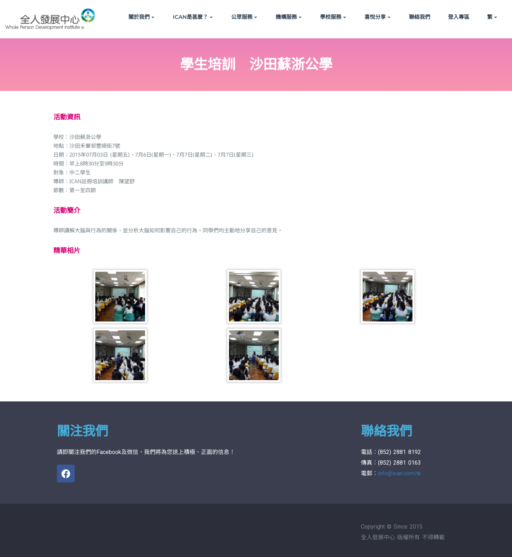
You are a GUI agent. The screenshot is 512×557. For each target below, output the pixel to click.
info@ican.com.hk (399, 473)
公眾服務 (244, 16)
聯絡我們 (419, 16)
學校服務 (333, 16)
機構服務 (289, 16)
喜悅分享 (377, 16)
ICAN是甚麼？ (193, 16)
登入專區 (458, 16)
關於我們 (141, 16)
